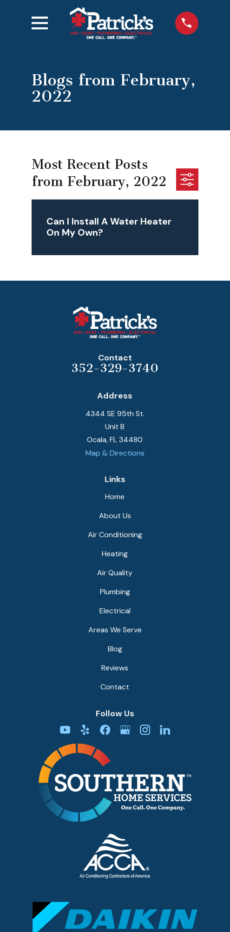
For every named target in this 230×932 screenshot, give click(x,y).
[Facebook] (105, 730)
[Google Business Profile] (125, 730)
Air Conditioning (115, 535)
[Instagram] (145, 730)
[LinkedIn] (165, 730)
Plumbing (115, 592)
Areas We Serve (115, 630)
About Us (115, 516)
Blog (115, 649)
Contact (114, 687)
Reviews (114, 668)
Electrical (115, 611)
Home (115, 496)
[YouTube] (65, 730)
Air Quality (114, 573)
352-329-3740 (114, 368)
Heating (115, 554)
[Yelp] (85, 730)
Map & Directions (115, 453)
